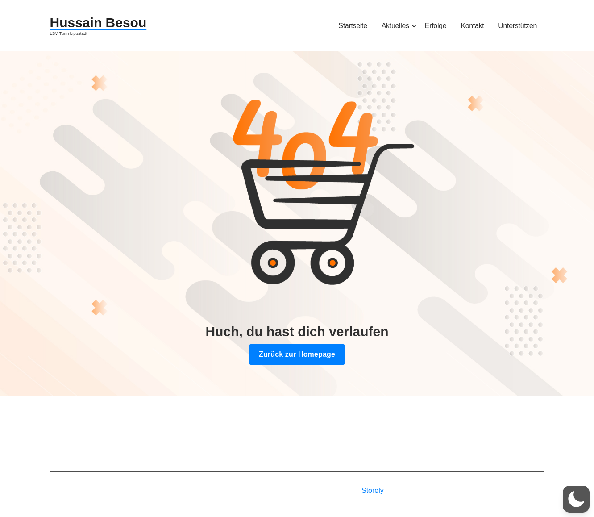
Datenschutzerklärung (105, 488)
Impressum (88, 468)
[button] (576, 499)
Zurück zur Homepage (297, 354)
